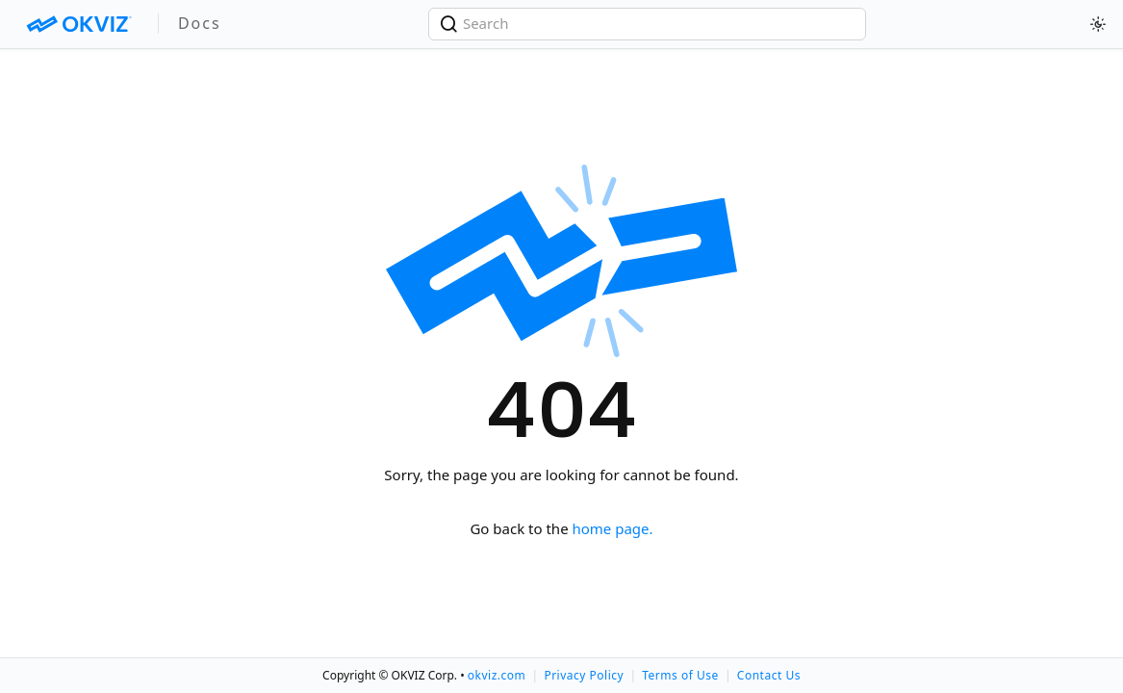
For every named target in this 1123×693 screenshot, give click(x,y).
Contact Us (769, 675)
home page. (613, 528)
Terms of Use (680, 675)
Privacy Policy (584, 675)
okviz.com (496, 675)
